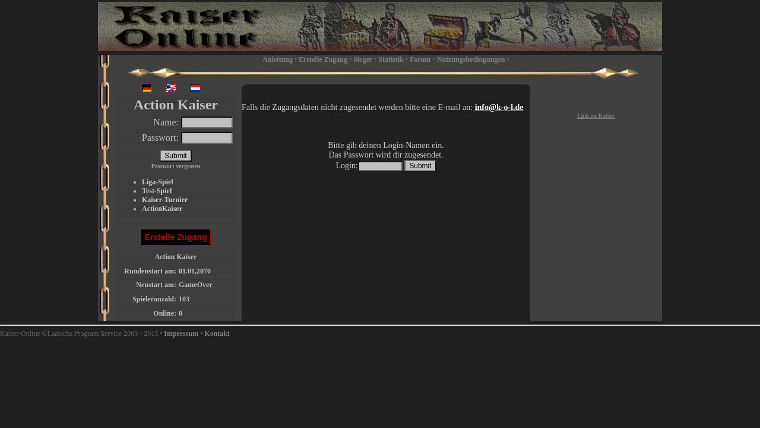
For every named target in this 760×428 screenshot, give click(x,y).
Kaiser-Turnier (165, 200)
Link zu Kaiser (596, 115)
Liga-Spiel (157, 182)
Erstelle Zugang (323, 59)
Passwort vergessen (175, 166)
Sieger (362, 59)
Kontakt (217, 333)
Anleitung (277, 59)
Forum (420, 59)
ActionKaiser (162, 208)
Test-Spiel (157, 191)
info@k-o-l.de (499, 107)
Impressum (181, 333)
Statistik (391, 59)
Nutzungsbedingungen (471, 59)
